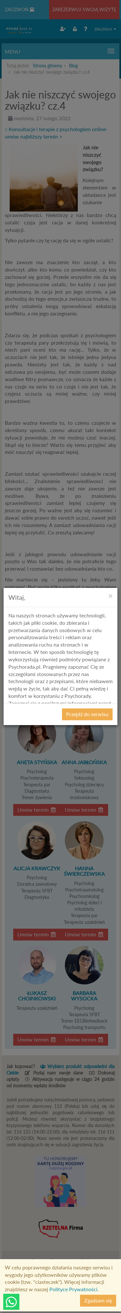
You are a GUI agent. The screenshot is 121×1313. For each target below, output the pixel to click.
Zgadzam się (98, 1300)
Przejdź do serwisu (87, 714)
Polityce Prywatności (73, 1289)
